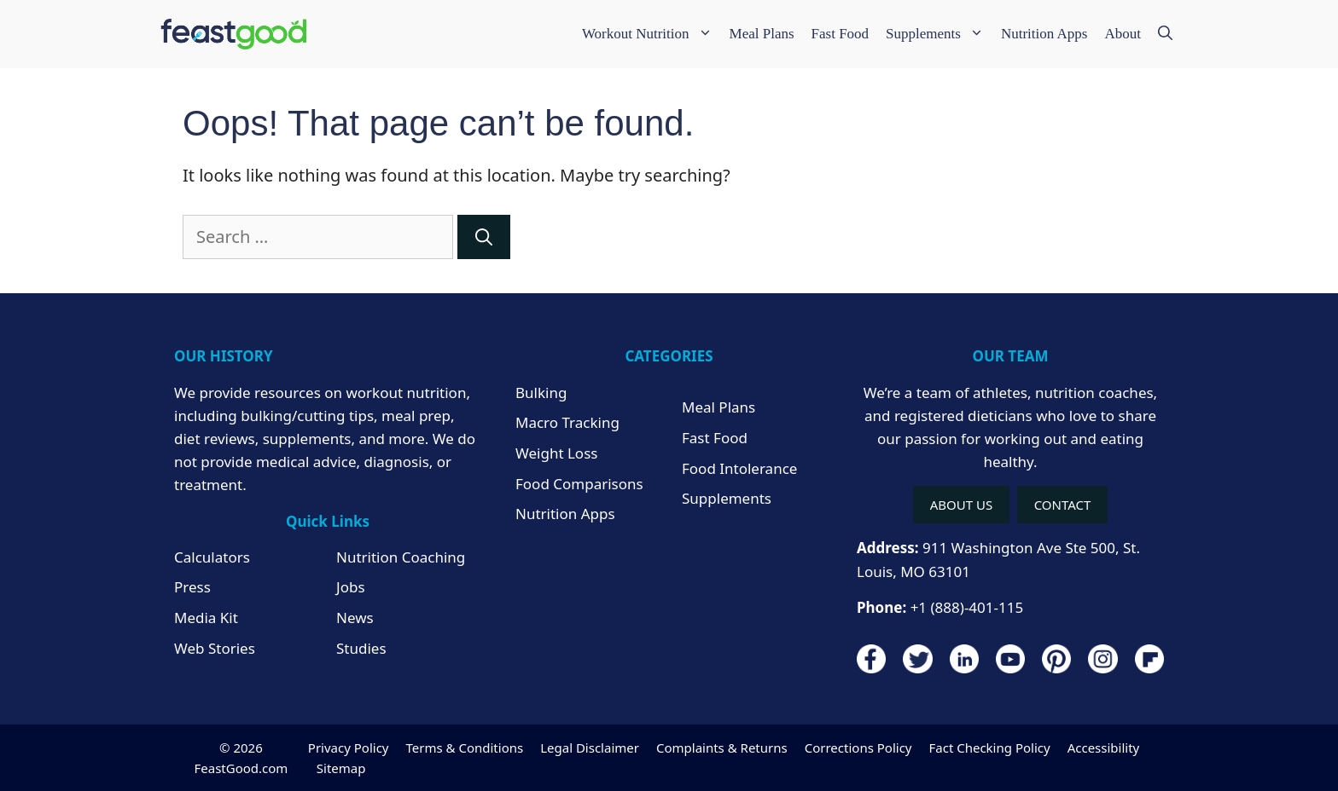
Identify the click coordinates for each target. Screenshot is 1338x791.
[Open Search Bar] (1165, 34)
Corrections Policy (858, 747)
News (355, 617)
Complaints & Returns (722, 747)
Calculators (212, 557)
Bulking (541, 392)
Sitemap (341, 768)
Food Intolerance (739, 468)
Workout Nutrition (651, 34)
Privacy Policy (348, 747)
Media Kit (206, 617)
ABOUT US (961, 504)
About (1123, 34)
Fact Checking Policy (989, 747)
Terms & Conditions (465, 747)
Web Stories (214, 648)
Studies (361, 648)
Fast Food (841, 34)
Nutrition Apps (1044, 34)
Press (192, 587)
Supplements (939, 34)
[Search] (483, 237)
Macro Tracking (567, 422)
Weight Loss (556, 453)
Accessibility (1103, 747)
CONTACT (1062, 504)
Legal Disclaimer (589, 747)
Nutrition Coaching (400, 557)
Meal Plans (762, 34)
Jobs (350, 587)
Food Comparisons (579, 484)
